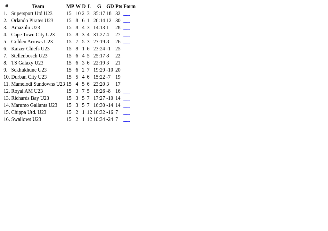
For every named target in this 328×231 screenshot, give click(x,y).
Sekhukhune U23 (29, 70)
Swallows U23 (26, 119)
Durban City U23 (29, 77)
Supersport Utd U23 (32, 13)
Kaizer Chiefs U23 (30, 48)
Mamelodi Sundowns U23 (38, 84)
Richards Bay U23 (30, 98)
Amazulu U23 (25, 27)
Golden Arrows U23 (32, 41)
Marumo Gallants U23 (34, 105)
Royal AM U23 (27, 91)
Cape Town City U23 (33, 34)
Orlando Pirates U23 (32, 20)
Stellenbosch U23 (29, 55)
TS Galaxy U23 (27, 62)
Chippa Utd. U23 (28, 112)
